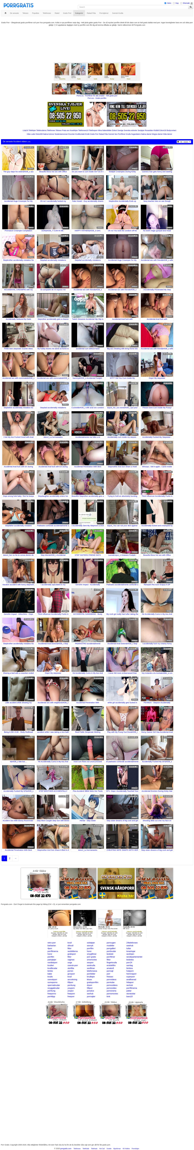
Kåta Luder (31, 134)
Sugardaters (136, 134)
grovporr (71, 974)
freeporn (71, 994)
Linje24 (25, 130)
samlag (129, 965)
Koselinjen (74, 130)
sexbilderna (73, 951)
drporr (89, 985)
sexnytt (90, 946)
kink (108, 996)
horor (89, 951)
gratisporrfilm (92, 982)
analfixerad (131, 979)
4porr (50, 948)
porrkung (71, 985)
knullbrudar (52, 968)
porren (70, 971)
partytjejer (52, 960)
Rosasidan (149, 130)
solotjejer (91, 943)
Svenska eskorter (130, 130)
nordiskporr (52, 962)
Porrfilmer (121, 134)
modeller (110, 946)
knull (70, 943)
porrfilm (90, 948)
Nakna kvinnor (48, 134)
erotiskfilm (111, 965)
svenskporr (52, 979)
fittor (69, 948)
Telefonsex (51, 130)
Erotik (87, 134)
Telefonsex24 (83, 130)
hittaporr (130, 982)
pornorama (111, 991)
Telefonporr (93, 130)
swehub (129, 946)
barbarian (52, 946)
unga (70, 962)
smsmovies (92, 960)
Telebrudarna (41, 130)
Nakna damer (146, 134)
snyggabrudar (54, 988)
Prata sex (65, 130)
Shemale (186, 3)
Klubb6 (156, 130)
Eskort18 (162, 130)
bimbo (50, 971)
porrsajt (110, 971)
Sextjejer (141, 130)
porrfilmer (111, 957)
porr (108, 974)
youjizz (71, 991)
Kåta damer (167, 134)
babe (50, 974)
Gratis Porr (94, 134)
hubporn (130, 971)
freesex (110, 977)
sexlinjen (130, 954)
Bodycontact (171, 130)
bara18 (129, 996)
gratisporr (72, 954)
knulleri (51, 965)
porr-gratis (91, 957)
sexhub (129, 985)
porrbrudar (111, 951)
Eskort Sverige (117, 130)
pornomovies (112, 994)
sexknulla (91, 965)
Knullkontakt (80, 134)
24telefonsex (132, 943)
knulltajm (91, 977)
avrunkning (72, 979)
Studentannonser (61, 134)
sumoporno (52, 982)
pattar (129, 991)
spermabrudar (54, 985)
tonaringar (130, 951)
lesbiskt (110, 954)
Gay (177, 3)
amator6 (110, 968)
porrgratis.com (65, 1149)
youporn (71, 988)
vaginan (71, 960)
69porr (70, 982)
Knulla (128, 134)
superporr (130, 977)
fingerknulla (112, 962)
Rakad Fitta (103, 134)
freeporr (71, 996)
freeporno (52, 994)
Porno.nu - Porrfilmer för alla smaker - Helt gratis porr (97, 96)
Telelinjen (32, 130)
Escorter (71, 134)
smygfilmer (92, 954)
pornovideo (111, 988)
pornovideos (112, 985)
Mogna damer (157, 134)
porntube (110, 982)
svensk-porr (73, 965)
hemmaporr (131, 974)
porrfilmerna (53, 951)
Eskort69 (39, 134)
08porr (90, 988)
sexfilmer (91, 968)
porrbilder (91, 974)
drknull (70, 946)
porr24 (129, 962)
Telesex (58, 130)
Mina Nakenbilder (105, 130)
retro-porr (52, 943)
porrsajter (91, 996)
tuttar (128, 948)
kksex (89, 979)
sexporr (90, 962)
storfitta (71, 968)
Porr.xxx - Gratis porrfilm (97, 98)
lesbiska (130, 960)
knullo (50, 977)
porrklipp (51, 996)
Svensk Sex (112, 134)
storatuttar (130, 994)
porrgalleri (111, 948)
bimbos (129, 968)
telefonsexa (92, 971)
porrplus (90, 991)
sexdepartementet (134, 957)
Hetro (169, 3)
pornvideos (111, 979)
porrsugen (111, 943)
